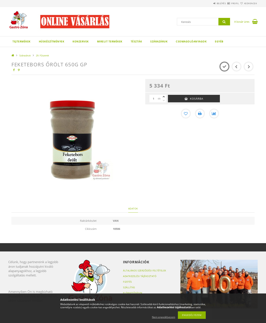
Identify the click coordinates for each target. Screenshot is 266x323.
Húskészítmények (51, 41)
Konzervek (81, 41)
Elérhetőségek (133, 293)
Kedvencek (248, 3)
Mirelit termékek (109, 41)
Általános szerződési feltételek (144, 270)
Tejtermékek (21, 41)
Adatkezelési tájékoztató (139, 276)
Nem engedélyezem (163, 317)
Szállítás (129, 287)
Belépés (209, 3)
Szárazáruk (158, 41)
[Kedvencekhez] (186, 114)
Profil (228, 3)
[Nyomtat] (200, 114)
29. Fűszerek (42, 55)
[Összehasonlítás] (214, 114)
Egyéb (219, 41)
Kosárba (196, 98)
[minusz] (164, 100)
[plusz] (164, 97)
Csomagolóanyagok (191, 41)
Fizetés (127, 281)
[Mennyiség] (153, 98)
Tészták (136, 41)
